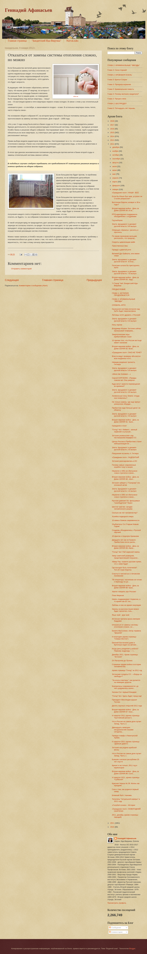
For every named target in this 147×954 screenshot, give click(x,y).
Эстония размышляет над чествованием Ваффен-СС (124, 437)
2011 (112, 823)
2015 (112, 132)
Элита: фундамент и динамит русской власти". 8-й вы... (124, 260)
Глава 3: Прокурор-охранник (119, 84)
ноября (115, 151)
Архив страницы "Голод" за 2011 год (127, 670)
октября (115, 155)
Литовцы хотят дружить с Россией (126, 315)
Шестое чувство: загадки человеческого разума (122, 508)
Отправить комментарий (21, 269)
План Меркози (118, 595)
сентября (116, 159)
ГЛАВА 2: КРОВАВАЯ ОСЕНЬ (119, 75)
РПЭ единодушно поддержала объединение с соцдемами (124, 215)
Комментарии (115, 932)
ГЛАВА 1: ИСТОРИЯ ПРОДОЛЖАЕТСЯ (120, 294)
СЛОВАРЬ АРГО (119, 305)
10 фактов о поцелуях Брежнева (125, 536)
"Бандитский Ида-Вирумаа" (46, 40)
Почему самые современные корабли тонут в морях (124, 466)
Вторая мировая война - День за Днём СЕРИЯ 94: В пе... (125, 209)
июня (114, 170)
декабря (116, 147)
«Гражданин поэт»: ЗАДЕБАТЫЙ (125, 457)
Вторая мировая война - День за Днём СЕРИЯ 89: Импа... (125, 547)
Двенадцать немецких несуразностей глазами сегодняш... (122, 729)
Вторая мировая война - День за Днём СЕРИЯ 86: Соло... (125, 772)
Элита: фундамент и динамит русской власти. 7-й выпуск (124, 272)
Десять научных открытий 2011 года (127, 706)
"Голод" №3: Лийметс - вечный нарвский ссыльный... (124, 431)
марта (115, 182)
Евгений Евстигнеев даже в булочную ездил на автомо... (125, 644)
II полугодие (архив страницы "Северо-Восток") (124, 638)
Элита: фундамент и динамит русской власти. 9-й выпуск (124, 225)
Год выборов (117, 220)
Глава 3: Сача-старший (117, 70)
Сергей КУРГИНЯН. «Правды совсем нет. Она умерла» (124, 379)
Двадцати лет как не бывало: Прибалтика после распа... (124, 541)
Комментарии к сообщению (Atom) (33, 286)
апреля (115, 178)
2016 (112, 129)
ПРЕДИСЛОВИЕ (119, 289)
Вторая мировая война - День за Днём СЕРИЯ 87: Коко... (125, 711)
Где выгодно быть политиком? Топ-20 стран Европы (124, 569)
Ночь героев (117, 325)
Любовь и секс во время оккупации (126, 605)
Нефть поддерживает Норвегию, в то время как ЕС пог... (126, 600)
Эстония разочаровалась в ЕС (124, 461)
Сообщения (115, 928)
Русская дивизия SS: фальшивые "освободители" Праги (126, 502)
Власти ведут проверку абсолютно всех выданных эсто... (126, 357)
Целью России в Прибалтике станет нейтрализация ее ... (127, 442)
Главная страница (17, 40)
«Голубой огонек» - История (123, 805)
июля (114, 166)
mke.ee (75, 96)
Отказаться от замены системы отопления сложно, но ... (125, 626)
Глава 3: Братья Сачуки (117, 80)
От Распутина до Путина (122, 661)
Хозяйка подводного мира (122, 516)
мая (114, 174)
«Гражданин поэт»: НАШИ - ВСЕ (125, 193)
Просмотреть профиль (116, 903)
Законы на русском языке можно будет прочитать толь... (125, 610)
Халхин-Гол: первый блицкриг (124, 692)
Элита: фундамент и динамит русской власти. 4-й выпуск (124, 391)
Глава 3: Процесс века (116, 99)
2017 (112, 125)
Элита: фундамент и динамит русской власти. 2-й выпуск (124, 448)
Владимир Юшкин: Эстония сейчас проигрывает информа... (126, 329)
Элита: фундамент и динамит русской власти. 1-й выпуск (124, 490)
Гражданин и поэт (119, 426)
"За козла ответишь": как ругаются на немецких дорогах (126, 681)
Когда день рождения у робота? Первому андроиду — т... (125, 650)
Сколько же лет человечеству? (124, 513)
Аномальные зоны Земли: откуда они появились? (125, 397)
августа (115, 163)
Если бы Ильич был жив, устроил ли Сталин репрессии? (127, 197)
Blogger (132, 948)
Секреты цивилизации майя (123, 242)
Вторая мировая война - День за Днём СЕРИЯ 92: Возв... (125, 347)
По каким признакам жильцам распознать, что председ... (124, 237)
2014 (112, 136)
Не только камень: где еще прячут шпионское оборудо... (126, 403)
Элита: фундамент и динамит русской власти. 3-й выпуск (124, 415)
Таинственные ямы (120, 246)
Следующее (12, 280)
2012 (112, 144)
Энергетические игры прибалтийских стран (121, 335)
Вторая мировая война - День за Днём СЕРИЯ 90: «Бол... (125, 478)
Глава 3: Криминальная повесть (120, 89)
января (115, 189)
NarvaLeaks (72, 40)
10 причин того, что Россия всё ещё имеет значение (126, 341)
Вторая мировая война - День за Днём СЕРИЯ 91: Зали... (125, 421)
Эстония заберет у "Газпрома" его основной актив (126, 484)
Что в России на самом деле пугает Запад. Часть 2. (126, 722)
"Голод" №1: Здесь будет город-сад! (127, 696)
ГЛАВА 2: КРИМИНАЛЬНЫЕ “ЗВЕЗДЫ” (123, 65)
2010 (112, 827)
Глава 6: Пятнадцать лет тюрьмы (121, 108)
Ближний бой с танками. (122, 795)
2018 (112, 121)
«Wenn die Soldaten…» (121, 374)
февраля (116, 186)
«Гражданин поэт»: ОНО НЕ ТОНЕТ (127, 352)
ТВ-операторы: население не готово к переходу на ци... (127, 581)
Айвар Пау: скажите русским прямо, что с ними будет (127, 563)
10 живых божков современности (125, 520)
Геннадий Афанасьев (28, 10)
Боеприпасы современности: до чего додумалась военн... (125, 687)
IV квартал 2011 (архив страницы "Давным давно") (125, 743)
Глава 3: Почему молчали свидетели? (123, 94)
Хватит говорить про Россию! (124, 592)
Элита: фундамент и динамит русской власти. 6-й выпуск (124, 320)
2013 (112, 140)
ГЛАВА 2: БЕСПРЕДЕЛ (116, 104)
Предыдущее (94, 280)
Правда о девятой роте (121, 250)
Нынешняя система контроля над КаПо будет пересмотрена (126, 310)
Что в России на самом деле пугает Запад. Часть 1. (126, 754)
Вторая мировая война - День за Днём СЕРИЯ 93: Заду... (125, 278)
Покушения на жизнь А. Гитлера (125, 453)
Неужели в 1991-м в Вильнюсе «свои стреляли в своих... (124, 472)
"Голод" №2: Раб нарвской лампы (126, 552)
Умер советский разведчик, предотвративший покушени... (125, 557)
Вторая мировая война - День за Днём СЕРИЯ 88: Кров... (125, 587)
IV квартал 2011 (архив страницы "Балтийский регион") (125, 716)
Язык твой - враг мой (120, 615)
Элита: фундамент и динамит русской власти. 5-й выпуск (124, 369)
